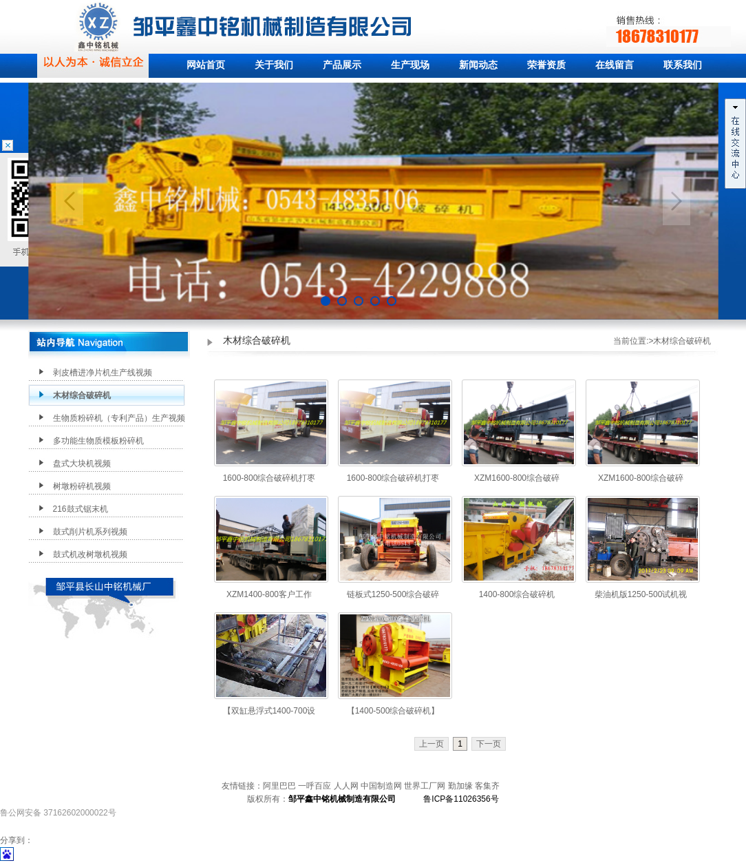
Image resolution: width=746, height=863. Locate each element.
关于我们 (274, 65)
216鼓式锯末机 (80, 509)
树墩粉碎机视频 (82, 486)
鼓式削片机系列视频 (90, 532)
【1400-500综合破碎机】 (393, 711)
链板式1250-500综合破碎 (393, 594)
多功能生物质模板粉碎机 (98, 441)
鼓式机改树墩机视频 (90, 554)
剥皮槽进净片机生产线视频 (102, 372)
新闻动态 (478, 65)
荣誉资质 (546, 65)
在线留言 (614, 65)
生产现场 (410, 65)
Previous (69, 201)
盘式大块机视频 (82, 463)
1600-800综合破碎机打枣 (269, 478)
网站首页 (205, 65)
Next (676, 201)
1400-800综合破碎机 (517, 594)
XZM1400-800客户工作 (269, 594)
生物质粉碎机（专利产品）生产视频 (119, 418)
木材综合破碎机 (82, 395)
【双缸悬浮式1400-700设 (269, 711)
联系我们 (682, 65)
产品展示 (342, 65)
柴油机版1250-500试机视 (641, 594)
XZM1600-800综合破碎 (517, 478)
